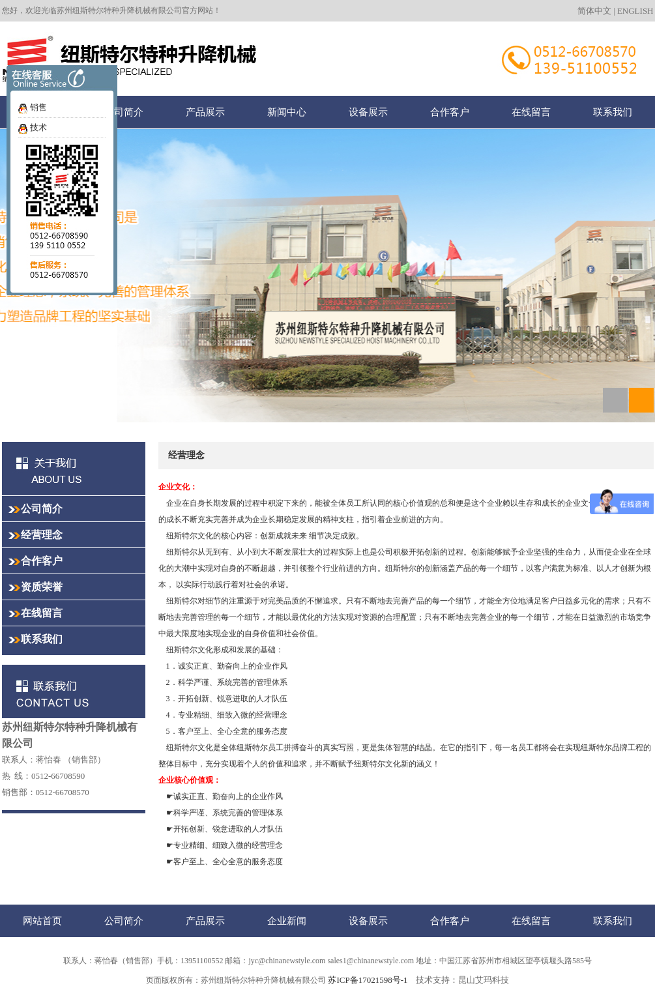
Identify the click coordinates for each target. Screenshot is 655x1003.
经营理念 (42, 534)
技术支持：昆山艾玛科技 (462, 980)
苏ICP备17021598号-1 (367, 980)
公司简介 (123, 111)
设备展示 (368, 111)
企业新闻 (286, 920)
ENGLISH (635, 11)
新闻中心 (286, 111)
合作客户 (449, 111)
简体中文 (594, 11)
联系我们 (612, 111)
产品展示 (205, 111)
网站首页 (42, 111)
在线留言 (531, 111)
